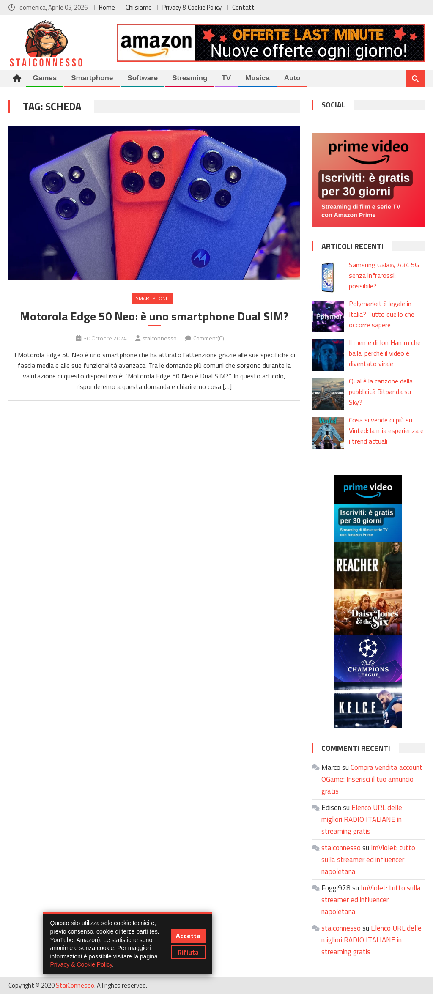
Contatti (244, 7)
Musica (257, 78)
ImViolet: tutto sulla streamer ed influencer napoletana (368, 859)
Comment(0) (208, 338)
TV (226, 78)
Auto (292, 78)
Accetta (188, 936)
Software (142, 78)
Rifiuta (188, 952)
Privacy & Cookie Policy (192, 7)
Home (107, 7)
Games (45, 78)
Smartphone (92, 78)
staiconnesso (160, 338)
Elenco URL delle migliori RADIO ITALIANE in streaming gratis (361, 819)
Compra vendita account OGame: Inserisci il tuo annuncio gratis (371, 779)
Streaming (189, 78)
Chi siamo (139, 7)
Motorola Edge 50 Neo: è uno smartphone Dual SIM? (154, 316)
